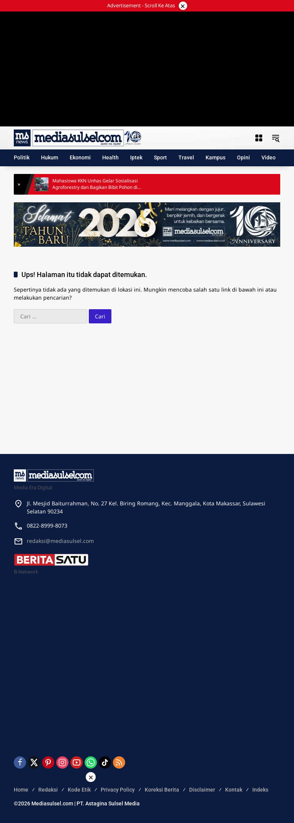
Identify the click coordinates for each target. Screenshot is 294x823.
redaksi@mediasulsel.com (60, 540)
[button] (275, 138)
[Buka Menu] (258, 138)
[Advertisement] (147, 59)
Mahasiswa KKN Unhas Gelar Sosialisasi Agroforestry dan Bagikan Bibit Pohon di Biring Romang (99, 184)
